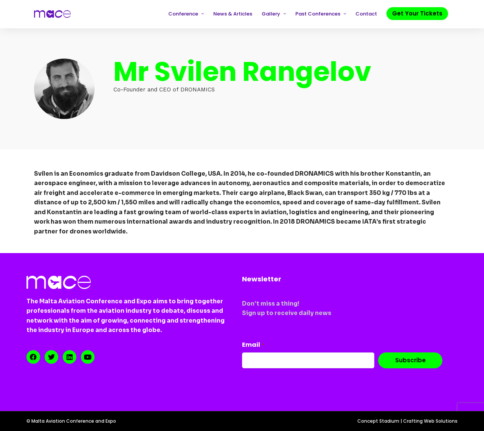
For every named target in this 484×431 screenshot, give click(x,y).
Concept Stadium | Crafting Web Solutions (407, 421)
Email (253, 344)
